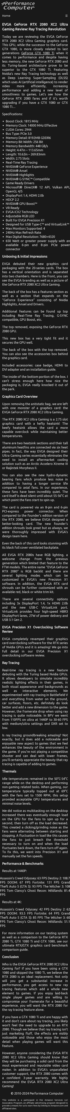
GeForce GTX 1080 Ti (37, 53)
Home (6, 16)
